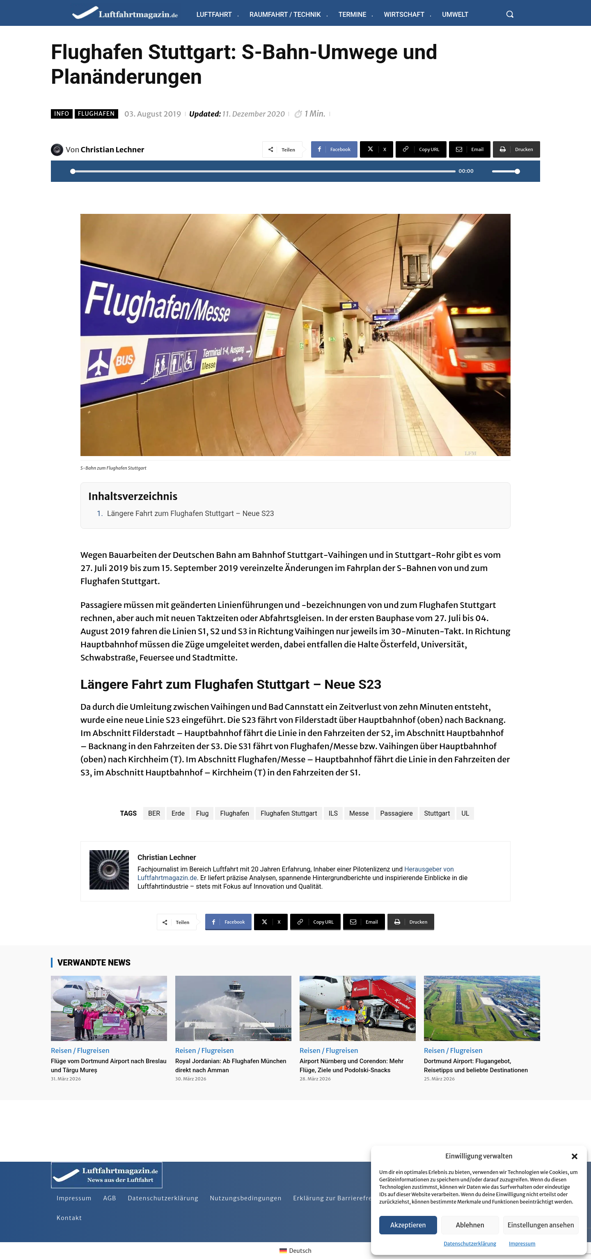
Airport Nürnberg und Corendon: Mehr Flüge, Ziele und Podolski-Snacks (352, 1069)
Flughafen (96, 114)
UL (465, 813)
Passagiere (396, 813)
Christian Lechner (112, 149)
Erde (178, 813)
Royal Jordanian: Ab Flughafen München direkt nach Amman (225, 1065)
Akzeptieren (408, 1225)
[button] (574, 1156)
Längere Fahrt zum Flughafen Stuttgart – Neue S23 (190, 513)
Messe (359, 813)
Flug (202, 813)
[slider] (263, 171)
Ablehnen (470, 1225)
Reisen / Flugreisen (80, 1050)
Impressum (522, 1244)
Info (62, 114)
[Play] (61, 171)
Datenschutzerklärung (470, 1244)
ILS (333, 813)
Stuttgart (437, 813)
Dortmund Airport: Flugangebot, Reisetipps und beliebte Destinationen (476, 1069)
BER (154, 813)
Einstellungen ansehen (541, 1225)
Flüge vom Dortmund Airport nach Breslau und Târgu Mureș (107, 1065)
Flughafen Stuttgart (289, 813)
